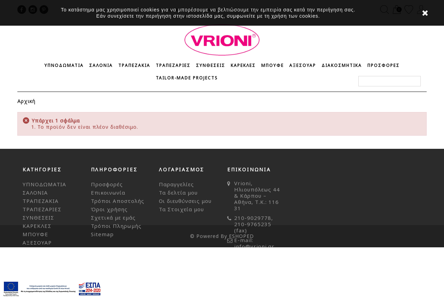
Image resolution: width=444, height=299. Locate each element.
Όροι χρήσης (109, 209)
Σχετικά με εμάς (113, 217)
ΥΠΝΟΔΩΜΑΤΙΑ (64, 65)
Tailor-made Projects (187, 78)
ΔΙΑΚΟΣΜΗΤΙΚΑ (342, 65)
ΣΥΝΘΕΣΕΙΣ (210, 65)
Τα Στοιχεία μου (181, 209)
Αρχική (26, 101)
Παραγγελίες (176, 184)
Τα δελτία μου (178, 192)
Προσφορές (107, 184)
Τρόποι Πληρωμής (116, 225)
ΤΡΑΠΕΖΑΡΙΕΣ (173, 65)
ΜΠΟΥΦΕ (272, 65)
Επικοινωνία (108, 192)
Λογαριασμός (181, 169)
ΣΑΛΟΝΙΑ (101, 65)
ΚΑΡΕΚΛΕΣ (243, 65)
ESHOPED (241, 287)
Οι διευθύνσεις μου (185, 200)
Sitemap (102, 234)
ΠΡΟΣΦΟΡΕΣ (383, 65)
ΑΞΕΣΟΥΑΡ (302, 65)
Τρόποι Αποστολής (117, 200)
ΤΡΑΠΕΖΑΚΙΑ (134, 65)
